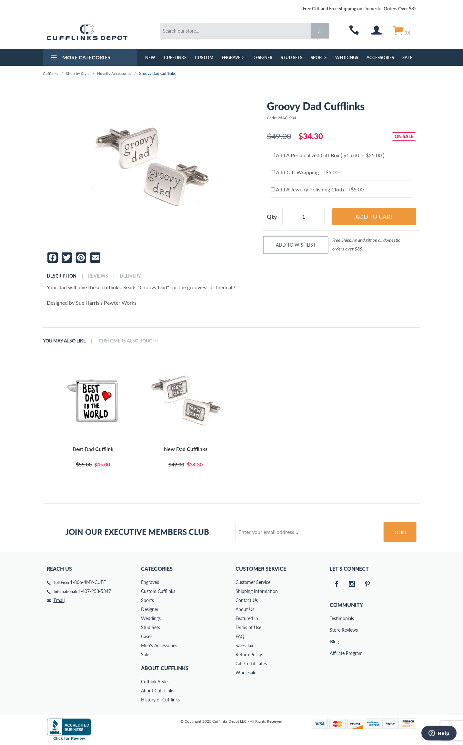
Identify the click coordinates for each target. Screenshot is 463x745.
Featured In (247, 618)
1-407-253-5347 (94, 591)
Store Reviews (334, 630)
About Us (245, 609)
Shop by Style (77, 73)
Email (59, 600)
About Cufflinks (164, 668)
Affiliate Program (334, 653)
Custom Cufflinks (158, 591)
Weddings (346, 57)
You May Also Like (64, 340)
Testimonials (334, 618)
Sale (407, 57)
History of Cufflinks (160, 699)
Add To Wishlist (296, 245)
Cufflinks (175, 57)
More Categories (79, 58)
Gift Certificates (251, 663)
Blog (334, 641)
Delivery (130, 276)
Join (400, 532)
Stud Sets (291, 57)
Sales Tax (244, 645)
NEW (150, 57)
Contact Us (247, 600)
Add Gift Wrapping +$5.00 (304, 172)
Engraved (233, 57)
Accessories (380, 57)
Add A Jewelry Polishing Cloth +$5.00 (317, 189)
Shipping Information (257, 591)
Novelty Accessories (114, 73)
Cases (146, 636)
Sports (319, 57)
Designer (262, 57)
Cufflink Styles (155, 681)
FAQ (240, 636)
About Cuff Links (157, 690)
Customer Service (253, 582)
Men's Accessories (159, 645)
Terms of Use (248, 627)
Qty (272, 216)
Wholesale (246, 672)
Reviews (98, 276)
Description (61, 276)
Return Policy (249, 654)
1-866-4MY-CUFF (88, 582)
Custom (204, 57)
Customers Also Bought (128, 340)
